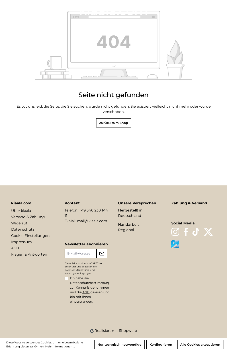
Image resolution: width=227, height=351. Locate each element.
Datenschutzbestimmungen (92, 283)
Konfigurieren (160, 345)
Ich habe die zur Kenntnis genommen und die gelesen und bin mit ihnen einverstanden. (92, 290)
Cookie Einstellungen (30, 236)
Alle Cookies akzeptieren (200, 345)
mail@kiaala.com (92, 221)
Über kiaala (21, 211)
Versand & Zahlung (28, 217)
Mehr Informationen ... (60, 346)
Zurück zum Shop (113, 123)
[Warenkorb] (213, 10)
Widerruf (19, 223)
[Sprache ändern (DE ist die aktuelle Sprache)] (173, 10)
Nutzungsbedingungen (78, 273)
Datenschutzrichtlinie (77, 270)
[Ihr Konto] (197, 10)
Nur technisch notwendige (119, 345)
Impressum (21, 242)
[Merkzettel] (189, 10)
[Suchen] (182, 10)
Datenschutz (22, 229)
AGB (15, 248)
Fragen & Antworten (29, 254)
